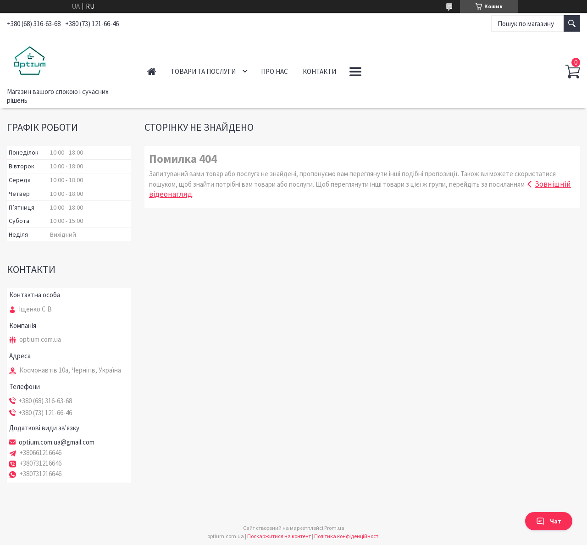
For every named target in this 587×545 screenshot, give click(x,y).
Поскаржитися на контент (279, 536)
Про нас (274, 71)
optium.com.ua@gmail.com (56, 442)
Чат (548, 521)
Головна (151, 71)
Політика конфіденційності (347, 536)
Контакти (319, 71)
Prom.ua (334, 527)
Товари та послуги (203, 71)
